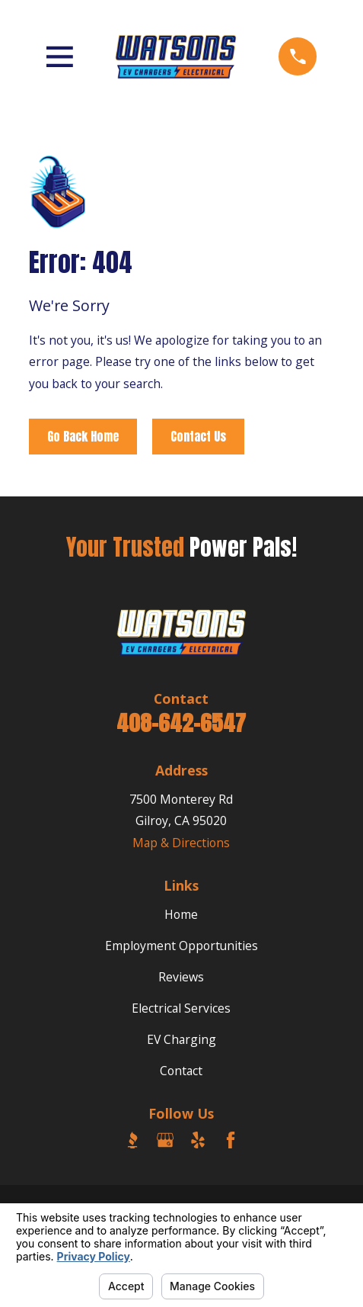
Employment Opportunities (181, 945)
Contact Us (198, 436)
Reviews (181, 976)
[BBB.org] (132, 1140)
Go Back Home (83, 436)
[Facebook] (230, 1140)
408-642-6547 (181, 723)
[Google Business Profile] (165, 1140)
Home (181, 914)
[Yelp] (197, 1140)
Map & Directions (181, 842)
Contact (181, 1070)
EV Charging (181, 1039)
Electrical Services (181, 1008)
